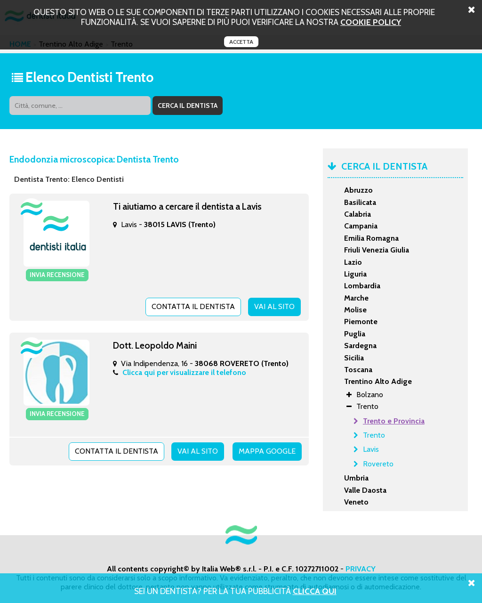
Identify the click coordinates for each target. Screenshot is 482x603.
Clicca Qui (315, 591)
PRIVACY (360, 568)
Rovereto (378, 463)
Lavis (371, 449)
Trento (374, 435)
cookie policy (370, 22)
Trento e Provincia (394, 420)
